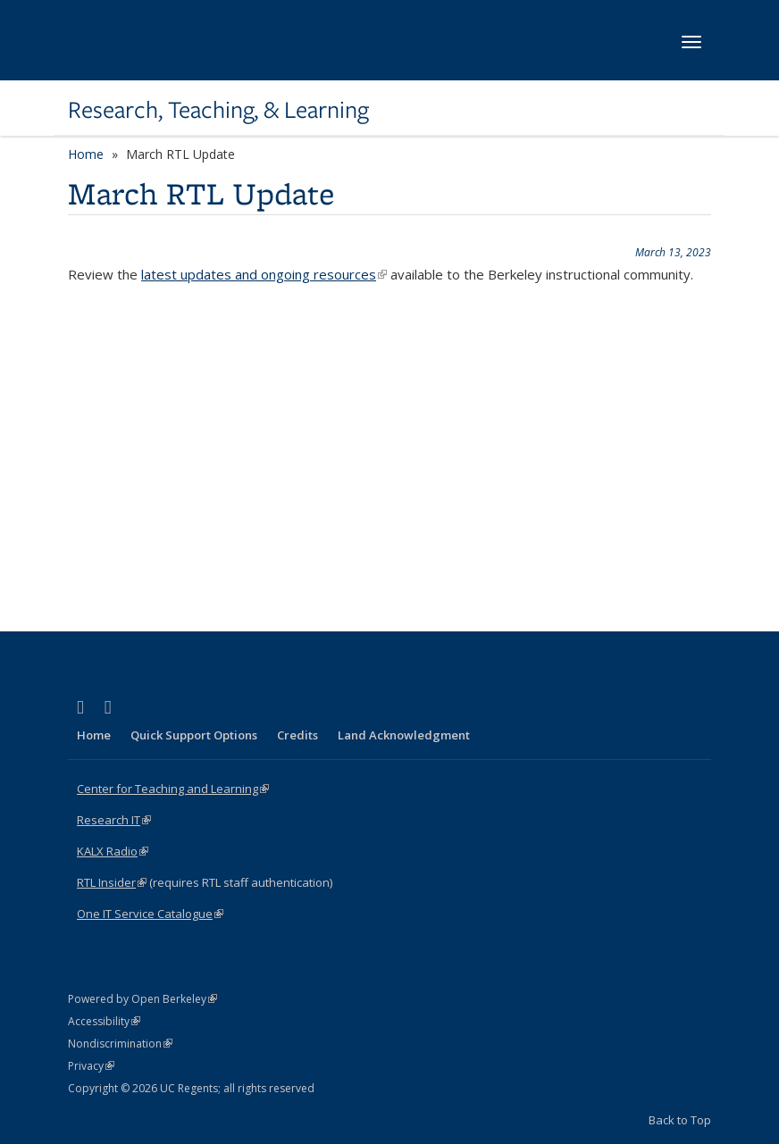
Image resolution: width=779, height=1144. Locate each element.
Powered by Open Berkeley (142, 998)
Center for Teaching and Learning (173, 789)
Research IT (114, 820)
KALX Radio (112, 851)
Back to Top (680, 1120)
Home (86, 154)
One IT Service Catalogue (150, 914)
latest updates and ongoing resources (264, 274)
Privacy (91, 1065)
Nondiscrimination (120, 1043)
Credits (297, 735)
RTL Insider (112, 882)
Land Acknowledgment (404, 735)
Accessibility (104, 1021)
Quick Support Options (193, 735)
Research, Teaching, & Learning (218, 110)
